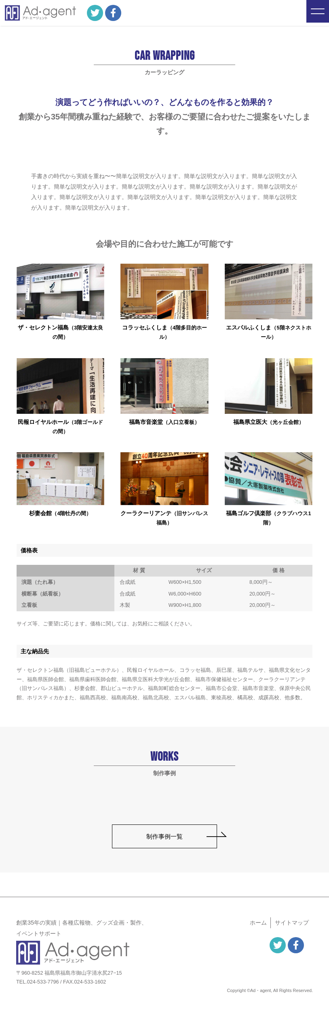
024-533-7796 (43, 982)
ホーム (258, 922)
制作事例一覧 (164, 836)
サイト (292, 922)
